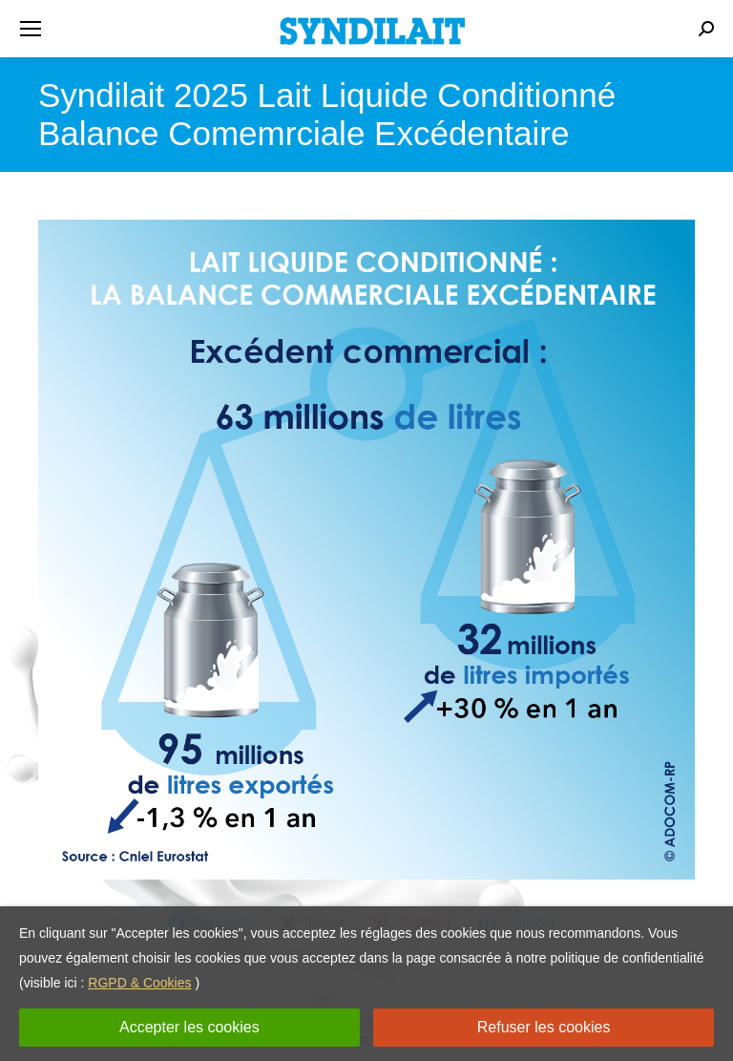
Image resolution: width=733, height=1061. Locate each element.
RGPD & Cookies (139, 982)
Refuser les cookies (544, 1027)
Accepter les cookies (189, 1027)
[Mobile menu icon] (30, 28)
